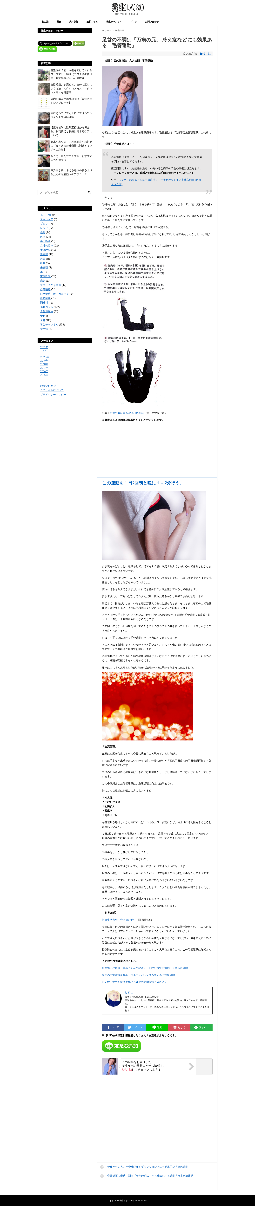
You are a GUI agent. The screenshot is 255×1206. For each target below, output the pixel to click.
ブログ (133, 21)
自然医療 (45, 289)
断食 (59, 21)
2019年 (44, 360)
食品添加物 (46, 311)
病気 (42, 280)
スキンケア (46, 219)
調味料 (44, 302)
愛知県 (44, 254)
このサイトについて (52, 390)
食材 (42, 315)
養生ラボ (123, 1200)
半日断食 (45, 241)
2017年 (44, 367)
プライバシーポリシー (53, 394)
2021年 (44, 347)
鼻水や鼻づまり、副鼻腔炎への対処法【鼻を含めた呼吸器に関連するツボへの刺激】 (71, 145)
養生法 (45, 21)
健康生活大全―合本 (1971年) (118, 919)
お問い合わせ (152, 21)
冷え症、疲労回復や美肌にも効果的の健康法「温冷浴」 (134, 982)
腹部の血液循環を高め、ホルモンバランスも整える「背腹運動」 (139, 975)
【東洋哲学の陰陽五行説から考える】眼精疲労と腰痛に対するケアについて (71, 131)
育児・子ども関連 (50, 285)
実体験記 (73, 21)
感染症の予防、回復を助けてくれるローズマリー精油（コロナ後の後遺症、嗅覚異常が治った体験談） (71, 74)
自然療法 (45, 298)
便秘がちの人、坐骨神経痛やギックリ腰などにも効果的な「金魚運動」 (145, 1167)
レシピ (44, 228)
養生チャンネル (114, 21)
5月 (45, 350)
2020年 (44, 357)
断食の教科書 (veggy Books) (127, 413)
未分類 (44, 267)
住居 (42, 232)
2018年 (44, 364)
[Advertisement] (157, 448)
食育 (42, 320)
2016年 (44, 371)
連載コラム (92, 21)
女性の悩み (46, 245)
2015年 (44, 374)
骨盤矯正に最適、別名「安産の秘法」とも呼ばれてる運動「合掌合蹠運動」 (146, 968)
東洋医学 (45, 276)
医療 (42, 236)
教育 (42, 258)
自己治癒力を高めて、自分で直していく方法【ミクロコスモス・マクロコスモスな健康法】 (71, 88)
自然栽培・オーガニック (54, 293)
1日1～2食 (45, 214)
